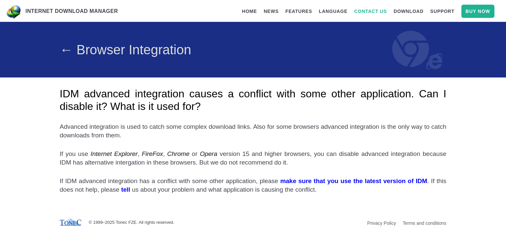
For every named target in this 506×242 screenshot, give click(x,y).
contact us (370, 11)
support (442, 11)
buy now (478, 11)
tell (125, 189)
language (333, 11)
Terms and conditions (424, 223)
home (249, 11)
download (408, 11)
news (271, 11)
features (299, 11)
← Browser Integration (125, 49)
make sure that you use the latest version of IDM (353, 180)
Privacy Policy (381, 223)
